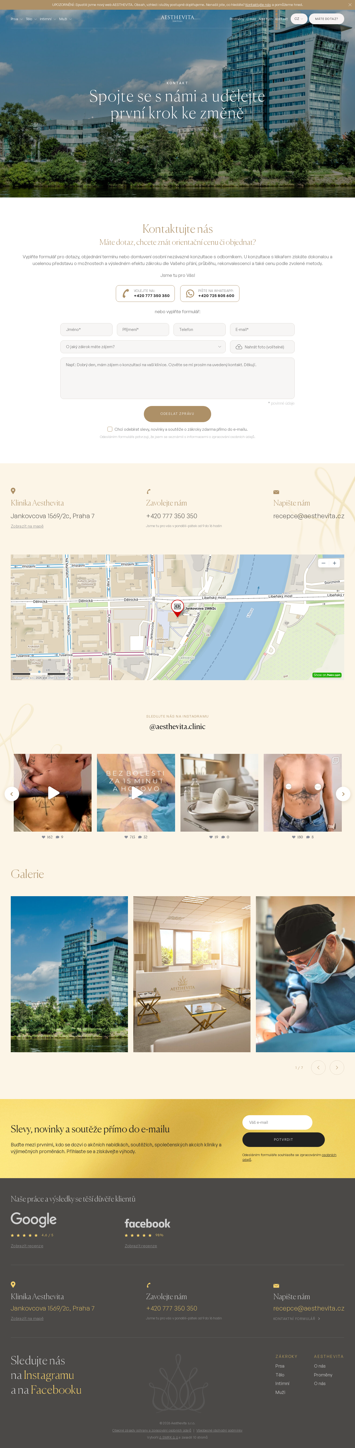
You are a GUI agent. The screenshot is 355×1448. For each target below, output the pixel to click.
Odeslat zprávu (177, 414)
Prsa (14, 19)
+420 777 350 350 (171, 516)
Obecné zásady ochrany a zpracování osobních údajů (151, 1430)
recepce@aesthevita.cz (308, 516)
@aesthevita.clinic (177, 726)
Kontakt (281, 19)
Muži (63, 19)
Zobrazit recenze (27, 1245)
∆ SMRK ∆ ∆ (168, 1437)
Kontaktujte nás (258, 4)
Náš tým (266, 19)
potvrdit (283, 1140)
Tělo (29, 19)
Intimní (45, 19)
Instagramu (49, 1375)
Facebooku (56, 1390)
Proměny (237, 19)
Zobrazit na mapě (27, 526)
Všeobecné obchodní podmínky (219, 1430)
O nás (251, 19)
